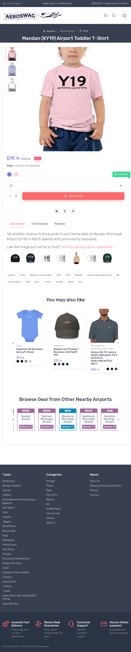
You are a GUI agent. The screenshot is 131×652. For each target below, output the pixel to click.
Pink (28, 282)
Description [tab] (17, 223)
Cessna (50, 518)
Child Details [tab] (40, 223)
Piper (49, 490)
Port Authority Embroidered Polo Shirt (102, 347)
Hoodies (7, 517)
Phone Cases (10, 544)
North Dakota (14, 282)
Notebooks (8, 540)
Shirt (37, 282)
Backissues (9, 481)
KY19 (83, 31)
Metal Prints (9, 526)
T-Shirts (7, 586)
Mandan (79, 275)
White (71, 282)
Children (7, 495)
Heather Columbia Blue (41, 275)
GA (47, 504)
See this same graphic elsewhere (86, 247)
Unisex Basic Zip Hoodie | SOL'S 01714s (19, 597)
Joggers (7, 521)
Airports (49, 31)
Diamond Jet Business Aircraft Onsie (29, 351)
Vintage (50, 481)
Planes (50, 485)
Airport (11, 275)
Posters (7, 554)
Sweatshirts (9, 581)
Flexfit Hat (59, 345)
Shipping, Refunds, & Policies (105, 485)
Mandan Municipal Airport (99, 275)
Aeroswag (44, 646)
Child (22, 275)
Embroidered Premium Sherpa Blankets (19, 501)
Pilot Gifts (52, 495)
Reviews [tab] (60, 223)
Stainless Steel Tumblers (16, 572)
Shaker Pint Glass (12, 563)
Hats (5, 512)
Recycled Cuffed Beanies (16, 558)
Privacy (94, 490)
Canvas (7, 490)
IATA (59, 275)
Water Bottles (10, 603)
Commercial (53, 513)
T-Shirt (47, 282)
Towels (6, 591)
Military (50, 499)
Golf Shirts (8, 507)
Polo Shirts (8, 549)
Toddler (59, 282)
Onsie (19, 345)
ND (118, 275)
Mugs (5, 535)
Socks (6, 567)
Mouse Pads (9, 530)
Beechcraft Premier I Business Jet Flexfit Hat (66, 352)
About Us (95, 481)
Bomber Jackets (12, 485)
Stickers (7, 577)
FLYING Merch (53, 508)
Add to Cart (73, 195)
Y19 (80, 282)
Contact (94, 495)
